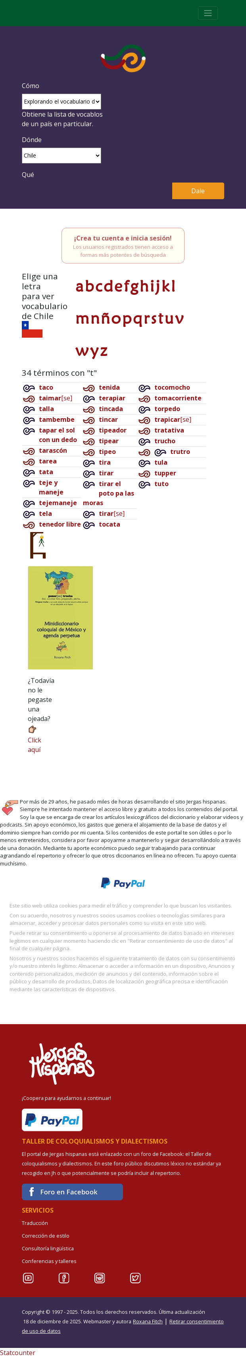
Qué (28, 174)
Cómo (30, 85)
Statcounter (17, 1352)
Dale (198, 190)
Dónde (32, 139)
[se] (55, 398)
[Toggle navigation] (208, 13)
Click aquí (34, 739)
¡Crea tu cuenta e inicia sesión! (123, 238)
